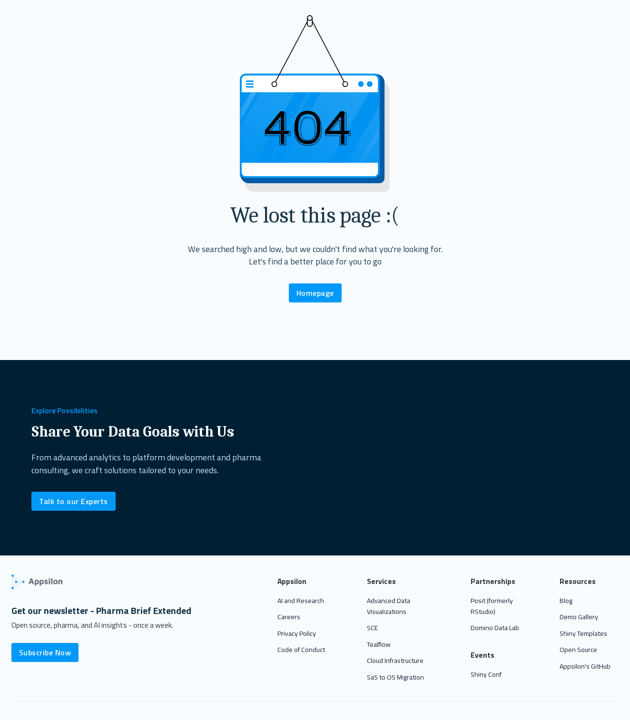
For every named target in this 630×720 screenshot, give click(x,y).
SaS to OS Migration (395, 677)
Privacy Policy (296, 633)
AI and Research (300, 600)
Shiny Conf (486, 674)
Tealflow (379, 644)
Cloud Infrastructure (395, 660)
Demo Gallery (579, 617)
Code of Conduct (301, 649)
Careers (288, 617)
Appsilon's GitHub (585, 666)
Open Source (578, 649)
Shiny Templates (583, 633)
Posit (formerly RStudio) (492, 606)
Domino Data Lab (495, 628)
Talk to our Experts (73, 501)
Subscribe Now (45, 652)
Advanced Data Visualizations (388, 606)
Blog (566, 600)
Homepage (315, 293)
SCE (372, 628)
